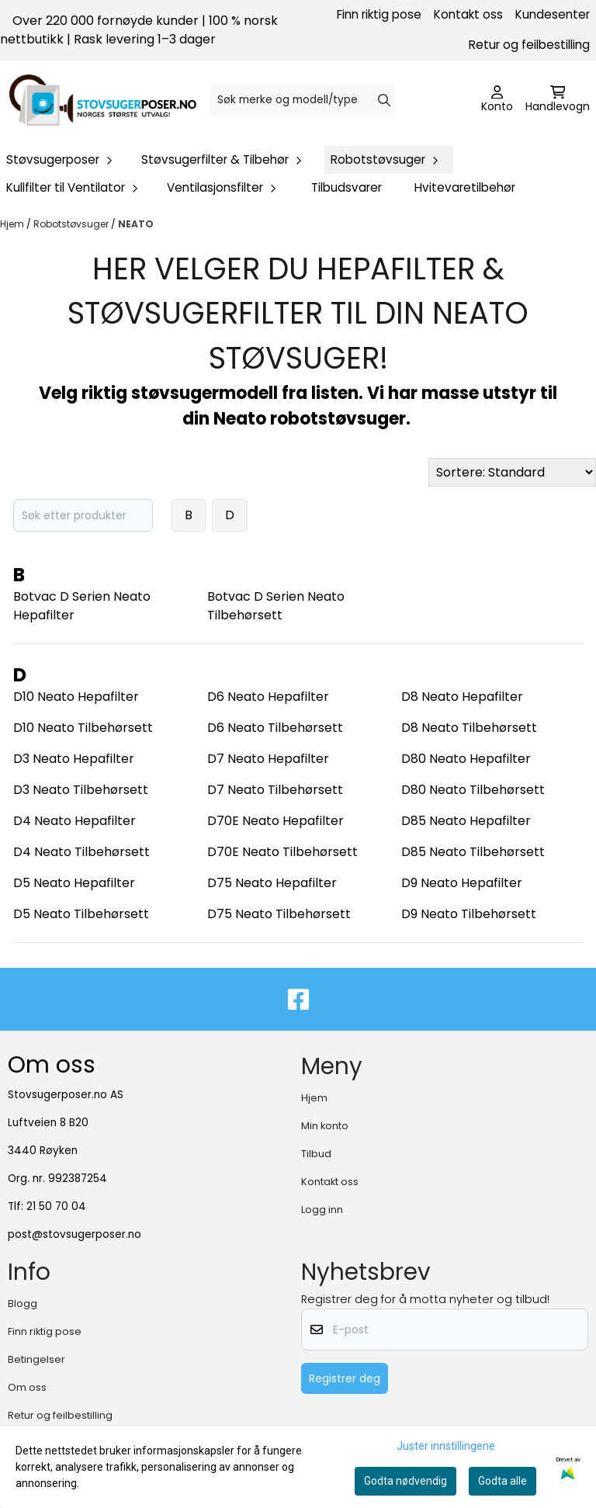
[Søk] (302, 100)
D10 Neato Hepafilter (76, 696)
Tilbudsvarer (346, 187)
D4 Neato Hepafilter (74, 821)
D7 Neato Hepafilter (268, 759)
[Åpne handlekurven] (557, 100)
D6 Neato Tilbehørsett (275, 728)
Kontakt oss (468, 14)
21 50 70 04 (56, 1206)
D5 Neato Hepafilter (74, 883)
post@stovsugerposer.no (74, 1234)
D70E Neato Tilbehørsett (282, 852)
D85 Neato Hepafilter (466, 821)
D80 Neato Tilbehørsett (473, 790)
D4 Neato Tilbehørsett (81, 852)
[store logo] (102, 100)
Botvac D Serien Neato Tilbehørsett (276, 606)
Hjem (13, 224)
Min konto (324, 1125)
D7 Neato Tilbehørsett (275, 790)
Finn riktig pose (379, 14)
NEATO (136, 224)
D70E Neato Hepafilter (275, 821)
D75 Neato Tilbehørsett (279, 914)
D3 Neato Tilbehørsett (80, 790)
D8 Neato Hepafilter (462, 696)
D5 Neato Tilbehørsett (81, 914)
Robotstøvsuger (72, 224)
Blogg (22, 1303)
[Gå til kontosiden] (497, 100)
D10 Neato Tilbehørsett (83, 728)
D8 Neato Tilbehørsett (469, 728)
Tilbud (316, 1153)
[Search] (384, 100)
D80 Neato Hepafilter (466, 759)
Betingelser (36, 1359)
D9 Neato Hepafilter (461, 883)
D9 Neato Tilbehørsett (468, 914)
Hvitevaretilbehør (464, 187)
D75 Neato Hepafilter (272, 883)
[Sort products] (512, 472)
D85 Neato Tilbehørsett (473, 852)
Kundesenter (552, 14)
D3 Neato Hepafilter (73, 759)
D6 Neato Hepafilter (268, 696)
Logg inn (322, 1209)
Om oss (27, 1387)
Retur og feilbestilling (529, 44)
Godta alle (502, 1481)
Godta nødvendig (405, 1481)
